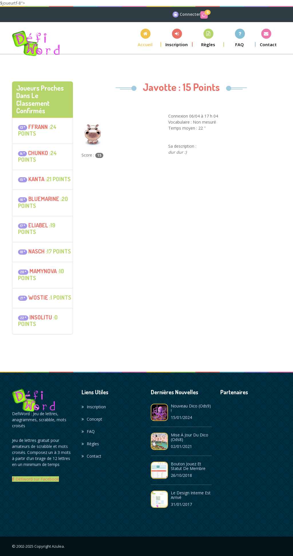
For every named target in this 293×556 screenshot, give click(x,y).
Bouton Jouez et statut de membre (188, 466)
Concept (92, 419)
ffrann (38, 126)
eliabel (38, 225)
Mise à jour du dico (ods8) (189, 437)
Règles (90, 443)
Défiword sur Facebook (35, 479)
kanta (36, 179)
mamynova (43, 271)
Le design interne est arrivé (191, 495)
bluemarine (43, 198)
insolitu (40, 317)
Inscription (94, 406)
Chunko (38, 153)
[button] (145, 37)
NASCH (36, 251)
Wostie (38, 297)
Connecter (190, 14)
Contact (91, 456)
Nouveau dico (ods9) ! (191, 408)
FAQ (88, 431)
